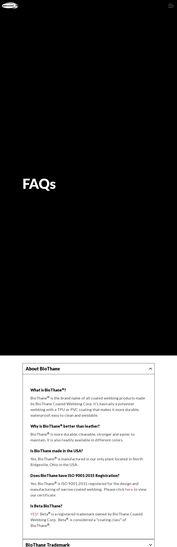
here (129, 489)
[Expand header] (171, 5)
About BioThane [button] (43, 368)
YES (33, 514)
